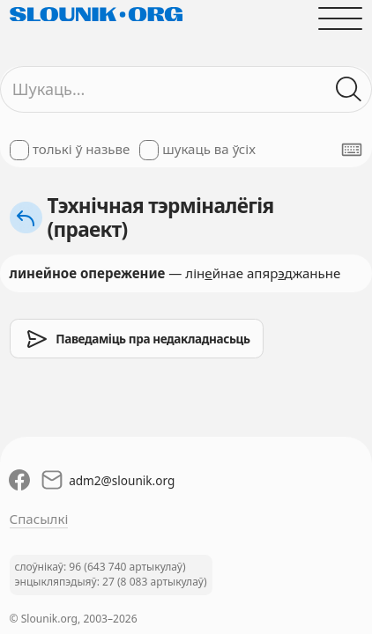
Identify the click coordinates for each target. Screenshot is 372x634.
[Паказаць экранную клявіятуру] (351, 149)
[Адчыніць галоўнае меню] (340, 18)
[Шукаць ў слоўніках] (349, 89)
